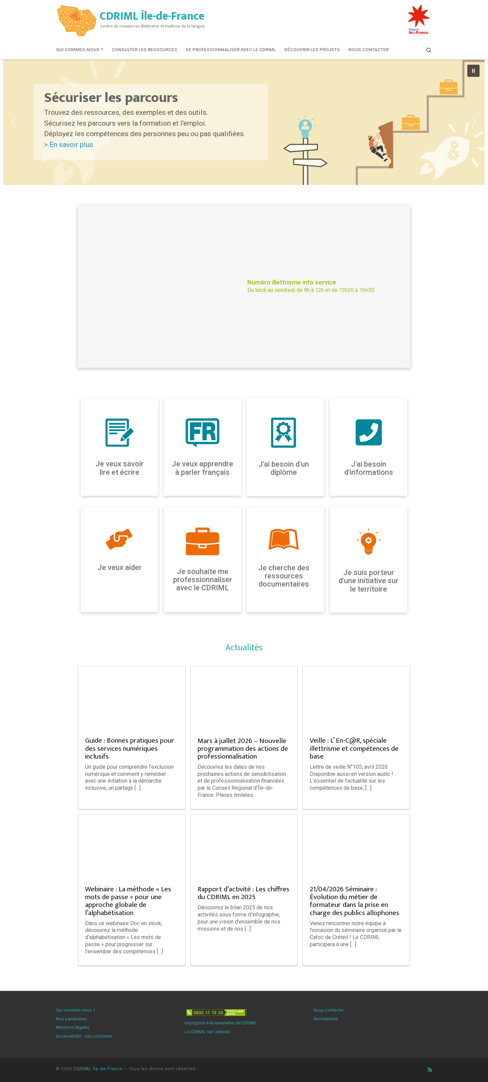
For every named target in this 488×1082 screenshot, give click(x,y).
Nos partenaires (71, 1018)
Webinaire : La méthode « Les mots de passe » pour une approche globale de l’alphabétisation (128, 900)
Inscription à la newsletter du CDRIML (221, 1022)
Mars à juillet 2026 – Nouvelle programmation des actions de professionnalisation (243, 748)
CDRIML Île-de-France (98, 1068)
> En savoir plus (68, 145)
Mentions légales (72, 1027)
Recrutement (325, 1018)
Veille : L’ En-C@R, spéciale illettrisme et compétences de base (354, 748)
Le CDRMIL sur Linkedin (207, 1031)
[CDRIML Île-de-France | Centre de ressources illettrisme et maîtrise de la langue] (76, 19)
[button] (244, 122)
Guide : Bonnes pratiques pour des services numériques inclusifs (129, 748)
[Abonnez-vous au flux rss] (430, 1070)
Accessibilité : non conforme (84, 1036)
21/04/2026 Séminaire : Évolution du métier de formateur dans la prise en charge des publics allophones (354, 900)
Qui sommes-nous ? (75, 1010)
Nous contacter (328, 1010)
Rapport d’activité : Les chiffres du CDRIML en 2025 (243, 893)
